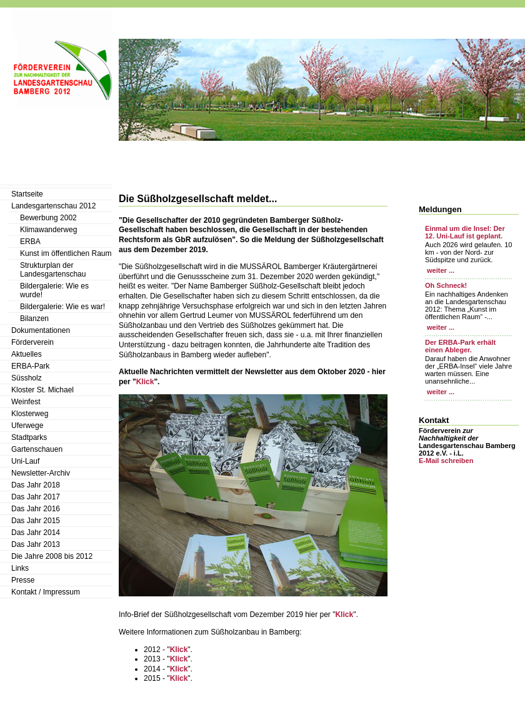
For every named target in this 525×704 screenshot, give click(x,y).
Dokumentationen (40, 330)
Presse (22, 580)
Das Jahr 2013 (35, 544)
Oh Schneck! (446, 285)
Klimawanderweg (48, 229)
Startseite (27, 194)
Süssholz (26, 378)
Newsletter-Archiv (40, 473)
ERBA (30, 241)
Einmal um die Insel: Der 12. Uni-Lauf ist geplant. (465, 232)
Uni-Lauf (25, 461)
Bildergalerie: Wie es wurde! (54, 290)
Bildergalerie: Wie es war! (62, 306)
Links (20, 568)
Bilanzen (34, 318)
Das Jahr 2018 (35, 485)
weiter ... (439, 270)
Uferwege (27, 425)
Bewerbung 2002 (48, 217)
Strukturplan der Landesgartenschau (53, 269)
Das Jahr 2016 (35, 508)
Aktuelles (26, 354)
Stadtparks (29, 437)
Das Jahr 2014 (35, 532)
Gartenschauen (36, 449)
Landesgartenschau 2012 (53, 206)
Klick (145, 381)
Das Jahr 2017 (35, 496)
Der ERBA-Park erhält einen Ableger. (460, 346)
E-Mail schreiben (446, 460)
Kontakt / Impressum (45, 592)
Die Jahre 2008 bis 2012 (51, 556)
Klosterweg (29, 413)
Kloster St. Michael (42, 389)
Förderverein (32, 342)
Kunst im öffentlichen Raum (66, 253)
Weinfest (25, 401)
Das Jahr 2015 (35, 520)
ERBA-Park (30, 366)
